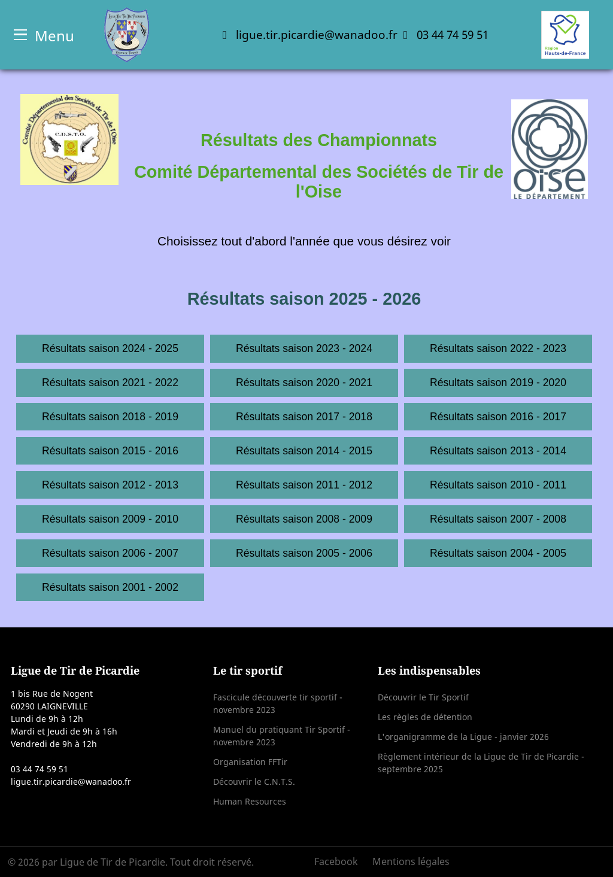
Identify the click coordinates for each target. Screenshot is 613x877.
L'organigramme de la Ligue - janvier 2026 (463, 736)
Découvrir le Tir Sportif (423, 697)
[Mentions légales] (408, 861)
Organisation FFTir (250, 761)
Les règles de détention (425, 717)
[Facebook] (340, 861)
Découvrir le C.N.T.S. (254, 781)
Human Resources (249, 801)
